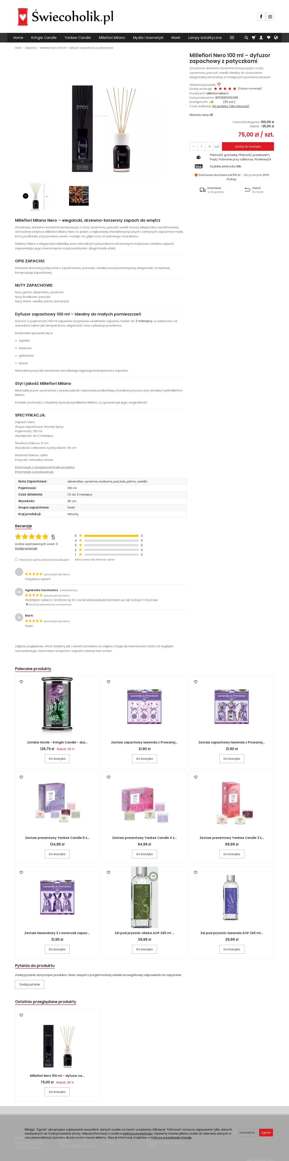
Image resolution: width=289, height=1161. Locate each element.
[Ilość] (200, 146)
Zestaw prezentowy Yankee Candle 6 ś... (57, 839)
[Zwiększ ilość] (192, 146)
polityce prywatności (138, 1134)
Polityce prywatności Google (171, 1138)
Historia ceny (200, 115)
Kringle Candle (44, 37)
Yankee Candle (78, 37)
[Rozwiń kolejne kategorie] (232, 37)
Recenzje (24, 526)
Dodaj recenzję (26, 549)
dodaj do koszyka (246, 146)
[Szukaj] (246, 37)
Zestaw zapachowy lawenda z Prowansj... (144, 743)
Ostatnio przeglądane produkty (48, 1004)
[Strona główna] (65, 16)
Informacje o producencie (34, 472)
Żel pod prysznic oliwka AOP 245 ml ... (144, 934)
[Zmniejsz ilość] (207, 146)
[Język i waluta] (276, 37)
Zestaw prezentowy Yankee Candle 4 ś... (144, 839)
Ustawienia (247, 1133)
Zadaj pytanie (29, 986)
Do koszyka (57, 760)
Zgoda (266, 1133)
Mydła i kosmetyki (148, 37)
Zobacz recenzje (244, 88)
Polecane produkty (35, 670)
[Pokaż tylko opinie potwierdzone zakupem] (16, 560)
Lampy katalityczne (205, 37)
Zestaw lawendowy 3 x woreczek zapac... (57, 934)
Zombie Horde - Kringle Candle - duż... (57, 743)
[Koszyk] (253, 37)
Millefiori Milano (112, 37)
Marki (175, 37)
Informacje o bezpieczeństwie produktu (45, 467)
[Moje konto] (261, 37)
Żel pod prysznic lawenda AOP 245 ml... (231, 934)
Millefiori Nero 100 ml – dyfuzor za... (57, 1078)
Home (18, 37)
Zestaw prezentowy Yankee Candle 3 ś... (232, 839)
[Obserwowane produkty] (268, 37)
